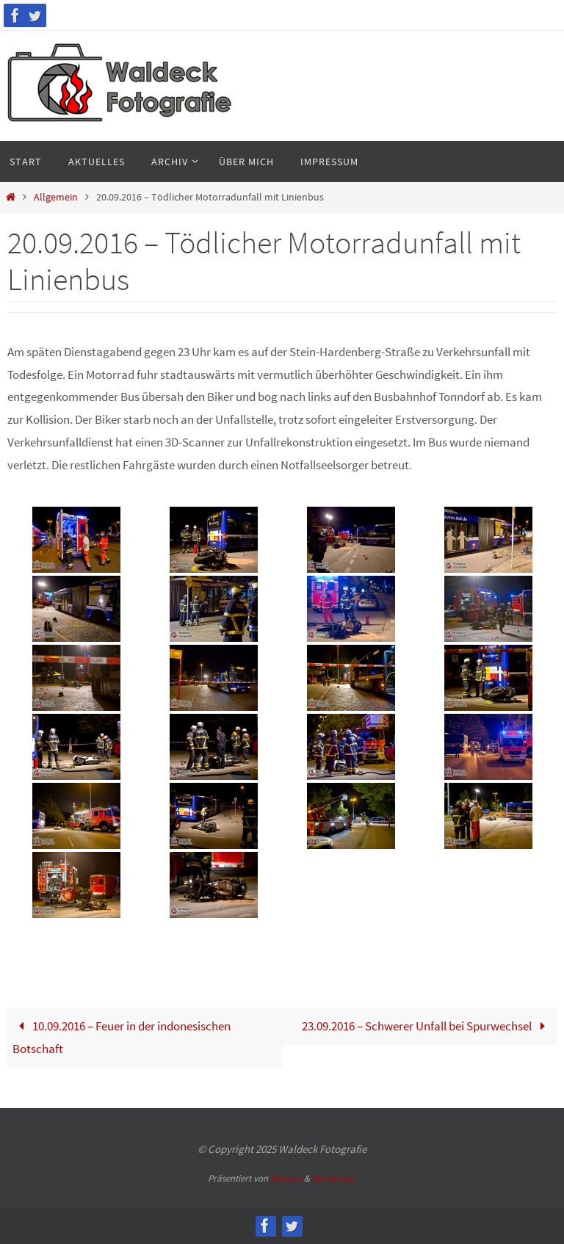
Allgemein (56, 197)
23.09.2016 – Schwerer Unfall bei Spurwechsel (427, 1026)
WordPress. (334, 1178)
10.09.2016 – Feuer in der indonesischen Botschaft (121, 1037)
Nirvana (286, 1178)
